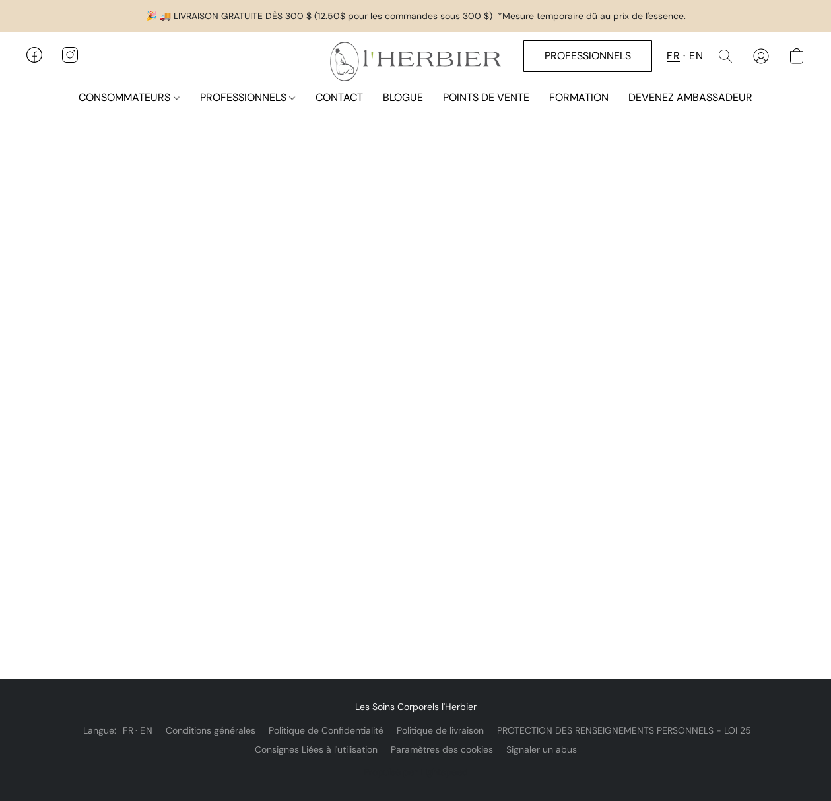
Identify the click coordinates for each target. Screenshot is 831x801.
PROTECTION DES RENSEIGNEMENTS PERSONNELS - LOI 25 (624, 730)
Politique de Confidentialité (326, 730)
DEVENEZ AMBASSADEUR (690, 97)
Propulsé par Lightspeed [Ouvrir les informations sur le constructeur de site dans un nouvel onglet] (416, 772)
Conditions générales (210, 730)
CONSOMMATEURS (129, 97)
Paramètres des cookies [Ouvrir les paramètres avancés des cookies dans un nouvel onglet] (442, 749)
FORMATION (579, 97)
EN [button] (696, 56)
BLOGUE (403, 97)
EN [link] (146, 730)
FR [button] (673, 56)
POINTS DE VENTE (486, 97)
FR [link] (128, 730)
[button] (415, 61)
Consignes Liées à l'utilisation (316, 749)
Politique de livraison (440, 730)
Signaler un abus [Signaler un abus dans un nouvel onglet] (541, 749)
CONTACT (339, 97)
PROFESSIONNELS (247, 97)
